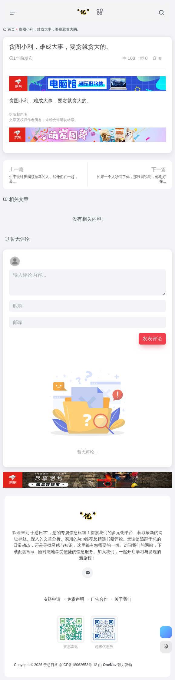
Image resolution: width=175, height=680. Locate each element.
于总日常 (50, 665)
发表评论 (152, 338)
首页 (11, 29)
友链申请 (52, 599)
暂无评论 (20, 239)
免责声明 (75, 599)
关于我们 (122, 599)
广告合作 (99, 599)
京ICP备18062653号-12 (78, 665)
